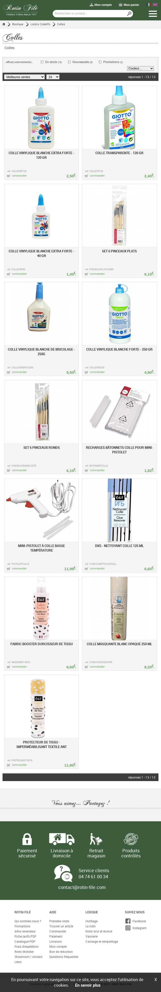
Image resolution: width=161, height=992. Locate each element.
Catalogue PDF (24, 941)
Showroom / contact (28, 957)
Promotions (113, 62)
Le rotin (90, 926)
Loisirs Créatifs (40, 24)
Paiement (55, 936)
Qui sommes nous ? (27, 921)
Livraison (55, 941)
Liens (18, 962)
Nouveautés (82, 62)
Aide (52, 912)
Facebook (135, 921)
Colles (61, 24)
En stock (53, 62)
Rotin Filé (22, 912)
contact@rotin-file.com (82, 887)
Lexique (91, 912)
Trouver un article (61, 926)
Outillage (91, 921)
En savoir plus (87, 985)
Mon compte (58, 946)
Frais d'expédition (26, 946)
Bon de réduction (61, 952)
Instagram (136, 928)
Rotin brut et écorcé (98, 931)
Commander (57, 931)
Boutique (17, 24)
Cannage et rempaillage (101, 941)
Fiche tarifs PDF (25, 936)
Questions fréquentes (63, 957)
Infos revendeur (25, 931)
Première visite (59, 921)
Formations (22, 926)
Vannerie (91, 936)
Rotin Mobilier (24, 952)
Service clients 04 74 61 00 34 (94, 873)
